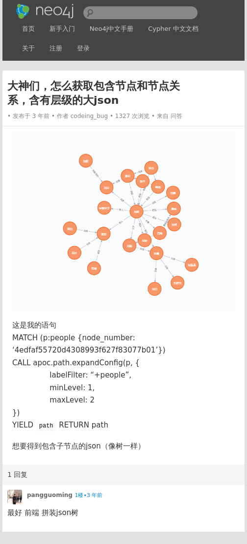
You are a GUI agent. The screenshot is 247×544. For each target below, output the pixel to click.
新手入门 (62, 28)
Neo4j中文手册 (112, 28)
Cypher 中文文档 (173, 28)
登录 (83, 48)
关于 (28, 48)
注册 (55, 48)
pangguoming (50, 495)
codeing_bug (89, 116)
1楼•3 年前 (88, 495)
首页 (28, 28)
